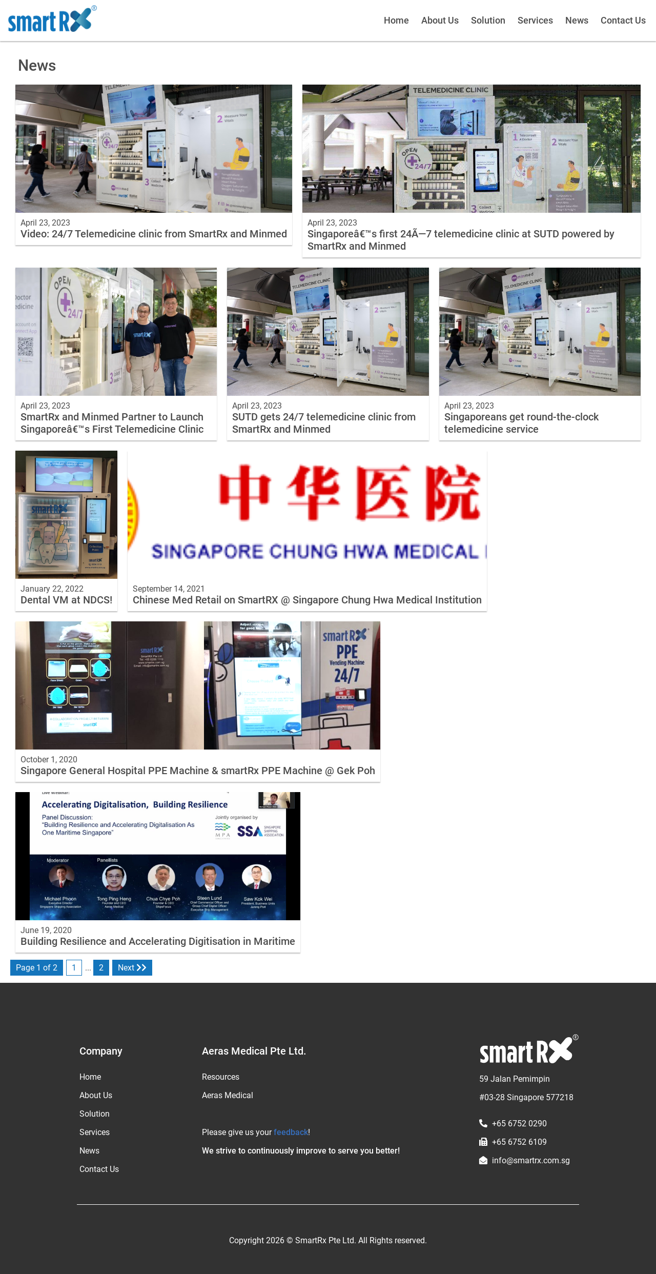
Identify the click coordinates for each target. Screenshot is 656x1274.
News (576, 20)
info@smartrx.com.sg (531, 1160)
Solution (488, 20)
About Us (440, 20)
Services (535, 20)
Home (396, 20)
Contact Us (623, 20)
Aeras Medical (227, 1095)
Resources (220, 1077)
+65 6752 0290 (519, 1123)
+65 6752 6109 (519, 1142)
